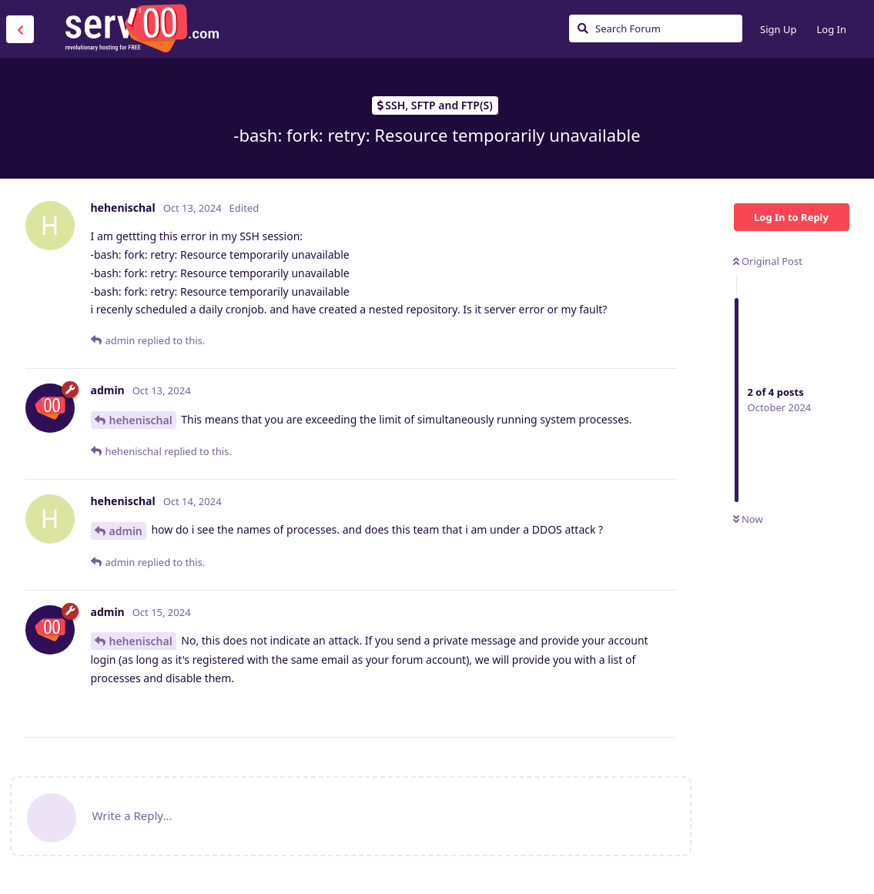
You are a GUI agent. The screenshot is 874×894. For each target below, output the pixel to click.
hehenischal (140, 420)
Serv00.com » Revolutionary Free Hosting (142, 28)
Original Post (767, 261)
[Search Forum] (655, 28)
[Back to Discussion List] (20, 29)
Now (748, 519)
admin (125, 531)
